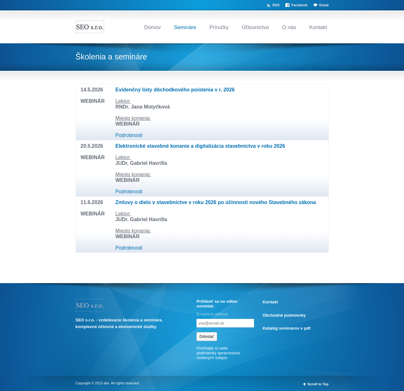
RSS (276, 5)
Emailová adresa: (212, 314)
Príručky (219, 27)
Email (323, 5)
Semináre (185, 27)
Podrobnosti (128, 135)
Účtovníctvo (255, 27)
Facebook (299, 5)
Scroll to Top (318, 384)
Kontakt (318, 27)
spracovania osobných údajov (218, 355)
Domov (152, 27)
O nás (289, 27)
